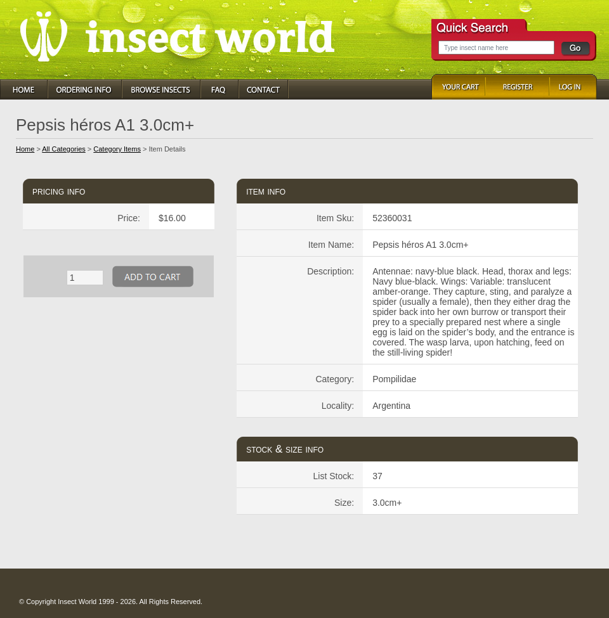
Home (25, 149)
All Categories (63, 149)
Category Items (117, 149)
